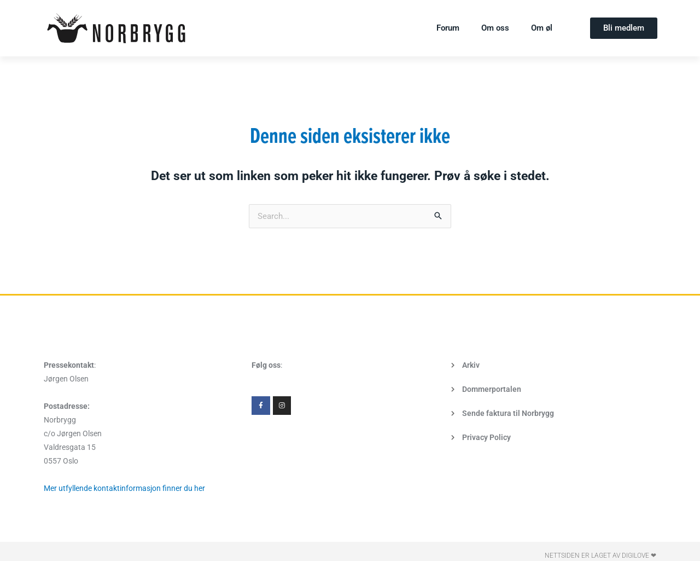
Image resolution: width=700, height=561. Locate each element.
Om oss (495, 28)
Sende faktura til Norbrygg (508, 413)
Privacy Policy (486, 437)
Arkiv (471, 365)
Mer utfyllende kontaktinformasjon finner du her (124, 488)
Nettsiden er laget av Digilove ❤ (600, 555)
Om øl (541, 28)
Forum (447, 28)
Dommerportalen (491, 389)
